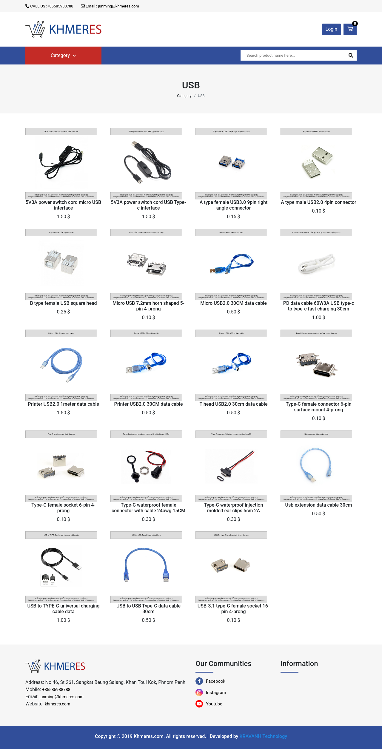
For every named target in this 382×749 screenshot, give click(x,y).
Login (331, 29)
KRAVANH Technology (263, 736)
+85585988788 (56, 689)
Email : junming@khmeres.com (110, 6)
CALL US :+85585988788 (49, 6)
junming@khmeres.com (61, 696)
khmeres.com (57, 704)
